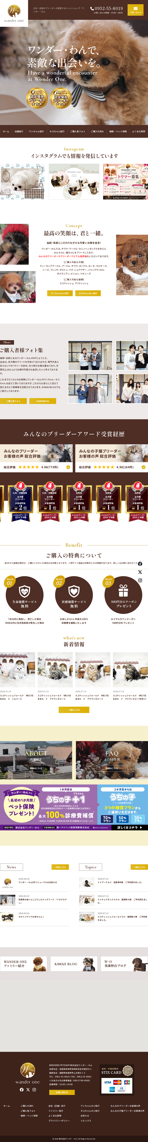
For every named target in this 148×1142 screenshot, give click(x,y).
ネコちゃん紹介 (57, 131)
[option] (74, 181)
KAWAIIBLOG (42, 401)
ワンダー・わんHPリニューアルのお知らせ (37, 882)
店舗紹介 (19, 131)
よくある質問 (138, 131)
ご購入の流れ (97, 131)
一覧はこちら (74, 709)
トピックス (86, 1120)
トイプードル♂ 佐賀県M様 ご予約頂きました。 (120, 882)
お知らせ (85, 1115)
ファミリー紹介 (55, 1110)
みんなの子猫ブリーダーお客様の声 (127, 1110)
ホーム (6, 131)
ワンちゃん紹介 (36, 131)
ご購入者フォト (77, 131)
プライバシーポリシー (59, 1120)
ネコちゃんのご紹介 (88, 293)
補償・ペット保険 (118, 131)
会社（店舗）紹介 (56, 1105)
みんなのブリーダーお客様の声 (125, 1105)
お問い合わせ (62, 1092)
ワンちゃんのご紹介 (60, 293)
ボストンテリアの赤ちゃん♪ (31, 916)
